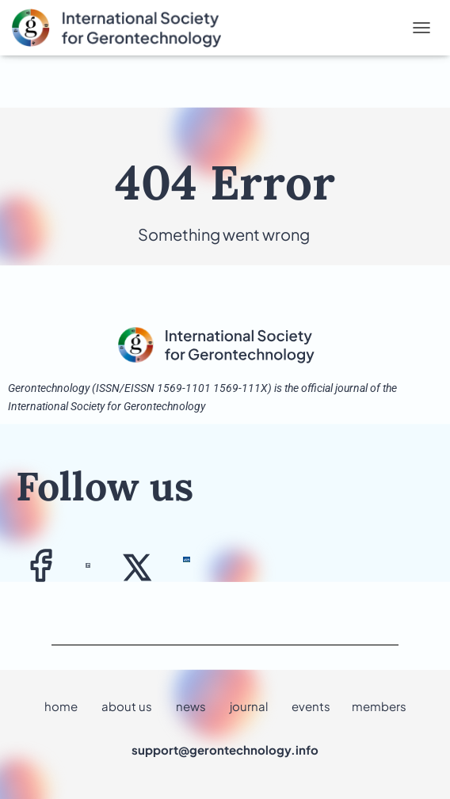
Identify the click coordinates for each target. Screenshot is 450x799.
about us (126, 705)
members (379, 705)
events (311, 705)
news (191, 705)
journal (249, 705)
